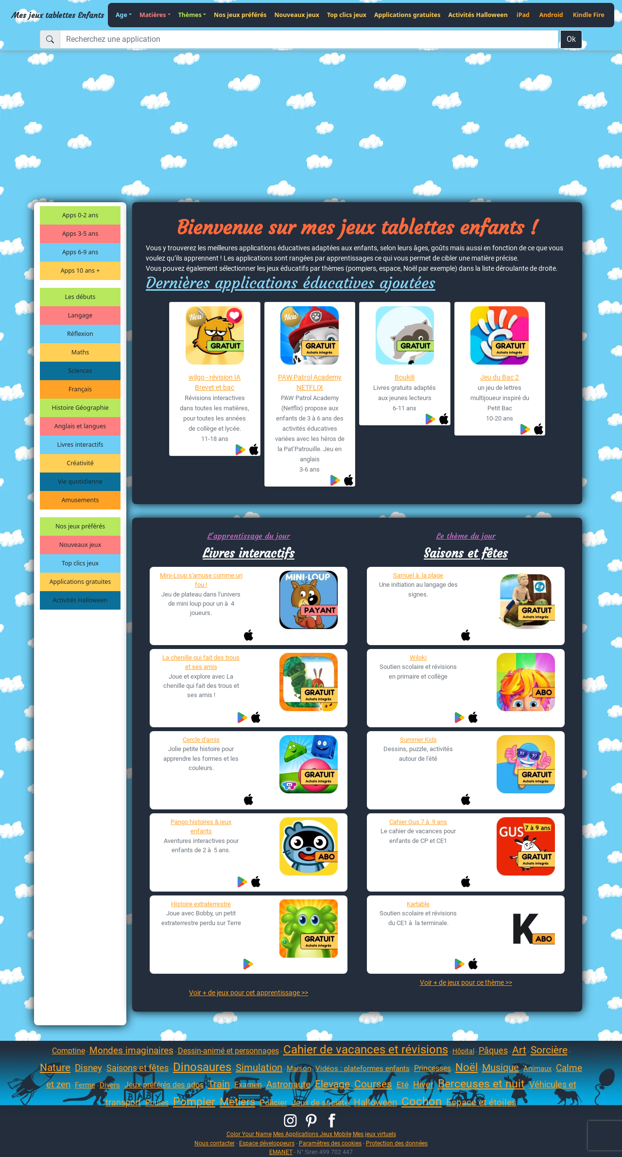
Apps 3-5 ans (80, 233)
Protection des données (397, 1143)
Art (519, 1050)
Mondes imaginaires (131, 1050)
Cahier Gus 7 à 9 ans (418, 821)
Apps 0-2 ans (80, 215)
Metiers (237, 1102)
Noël (466, 1067)
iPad (523, 15)
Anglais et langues (80, 426)
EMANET (281, 1152)
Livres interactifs (80, 444)
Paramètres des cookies (330, 1143)
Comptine (68, 1050)
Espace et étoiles (481, 1102)
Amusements (80, 500)
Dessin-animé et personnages (228, 1050)
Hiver (423, 1084)
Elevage (332, 1084)
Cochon (421, 1101)
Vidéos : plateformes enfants (362, 1068)
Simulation (259, 1067)
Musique (500, 1067)
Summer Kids (418, 739)
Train (219, 1084)
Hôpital (463, 1051)
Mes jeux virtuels (374, 1134)
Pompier (194, 1101)
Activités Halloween (477, 15)
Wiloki (418, 657)
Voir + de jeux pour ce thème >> (466, 982)
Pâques (493, 1050)
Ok (571, 39)
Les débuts (80, 297)
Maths (80, 352)
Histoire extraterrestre (201, 904)
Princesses (432, 1068)
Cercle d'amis (201, 739)
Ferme (85, 1085)
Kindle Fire (589, 15)
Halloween (375, 1102)
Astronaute (288, 1084)
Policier (273, 1102)
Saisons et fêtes (466, 553)
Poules (157, 1102)
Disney (88, 1067)
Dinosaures (202, 1067)
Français (80, 389)
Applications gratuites (407, 15)
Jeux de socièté (321, 1102)
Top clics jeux (346, 15)
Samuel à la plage (418, 575)
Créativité (80, 463)
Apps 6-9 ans (80, 252)
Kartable (418, 904)
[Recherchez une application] (309, 39)
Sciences (80, 371)
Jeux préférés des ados (164, 1084)
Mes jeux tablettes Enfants (58, 15)
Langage (80, 315)
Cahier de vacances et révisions (365, 1049)
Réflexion (80, 334)
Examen (248, 1084)
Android (551, 15)
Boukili (405, 377)
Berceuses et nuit (481, 1083)
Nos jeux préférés (240, 15)
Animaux (537, 1068)
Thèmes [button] (190, 15)
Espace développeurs (266, 1143)
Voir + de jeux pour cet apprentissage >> (248, 993)
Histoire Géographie (80, 407)
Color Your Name (249, 1134)
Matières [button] (152, 15)
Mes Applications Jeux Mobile (312, 1134)
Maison (299, 1068)
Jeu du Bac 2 (499, 377)
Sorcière (549, 1050)
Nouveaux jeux (297, 15)
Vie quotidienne (80, 481)
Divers (110, 1085)
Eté (403, 1084)
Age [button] (121, 15)
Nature (55, 1067)
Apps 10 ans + (80, 270)
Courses (373, 1084)
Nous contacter (214, 1143)
